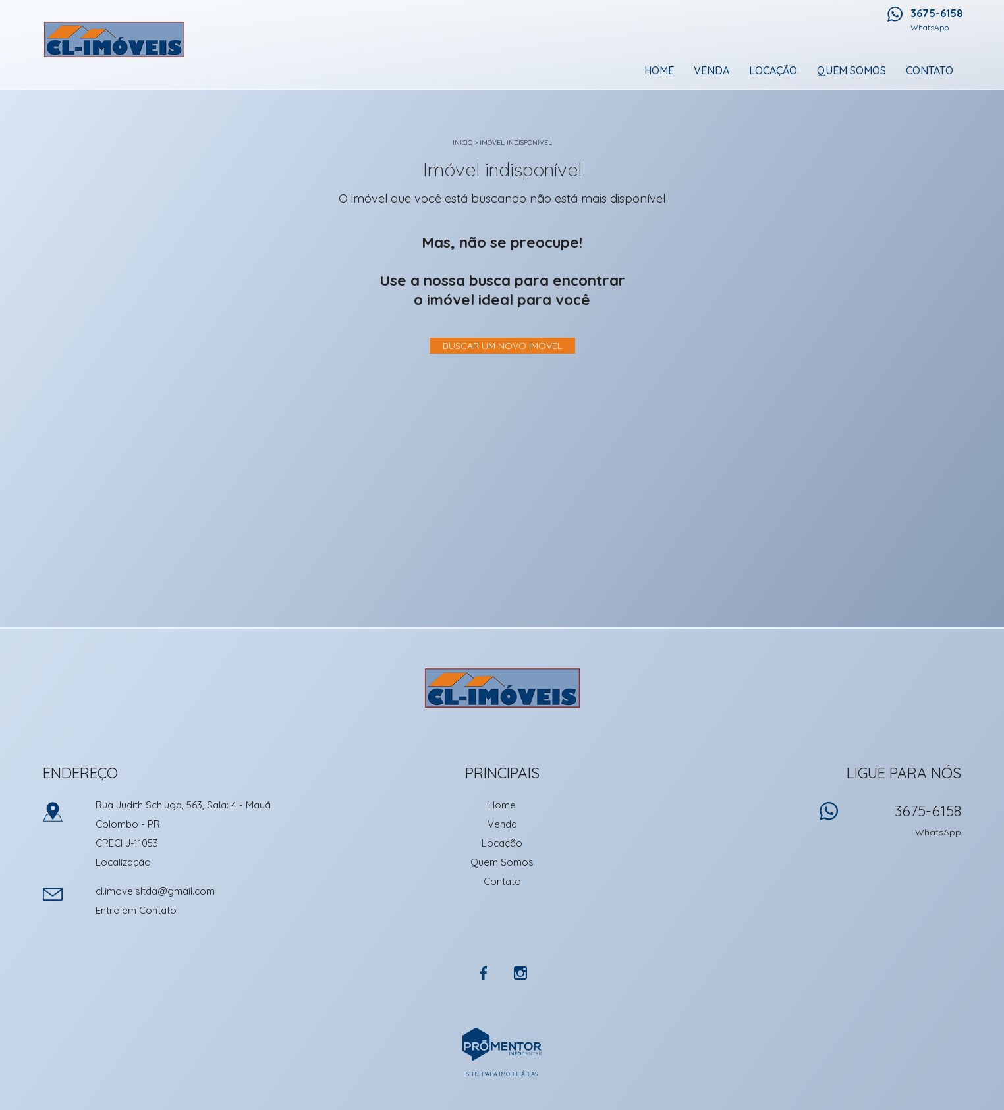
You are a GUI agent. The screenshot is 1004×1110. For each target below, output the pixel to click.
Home (659, 70)
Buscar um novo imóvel (502, 346)
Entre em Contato (136, 910)
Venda (711, 70)
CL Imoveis (502, 688)
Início (462, 142)
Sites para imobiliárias (502, 1074)
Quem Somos (851, 70)
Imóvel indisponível (516, 142)
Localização (123, 862)
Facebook (483, 973)
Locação (773, 70)
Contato (929, 70)
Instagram (520, 973)
